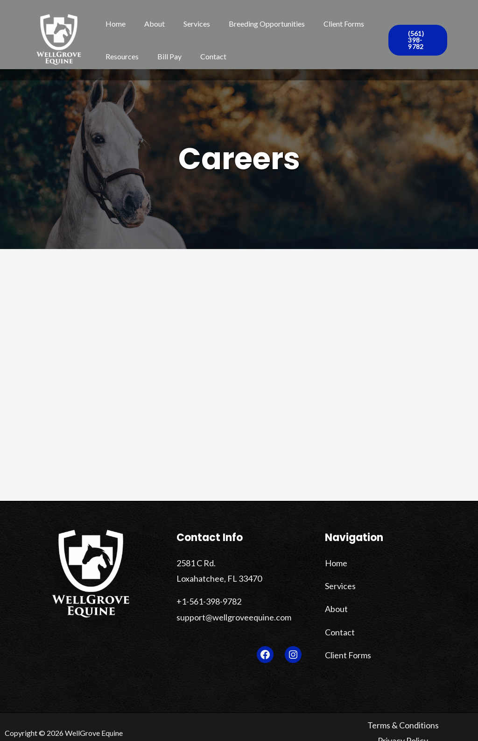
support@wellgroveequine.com (226, 611)
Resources (120, 56)
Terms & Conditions (376, 722)
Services (187, 23)
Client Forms (327, 23)
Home (114, 23)
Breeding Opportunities (254, 23)
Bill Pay (164, 56)
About (149, 23)
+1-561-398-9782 (206, 597)
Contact (204, 56)
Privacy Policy (438, 722)
